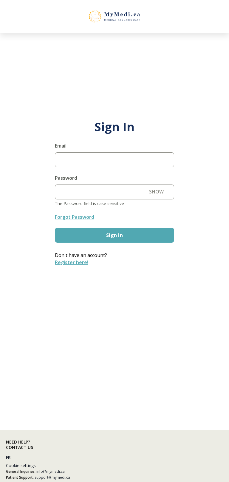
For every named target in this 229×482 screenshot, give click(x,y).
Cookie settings (21, 465)
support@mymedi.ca (52, 477)
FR (8, 457)
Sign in (114, 235)
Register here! (71, 262)
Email (60, 145)
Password (66, 178)
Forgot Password (74, 217)
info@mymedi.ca (50, 471)
